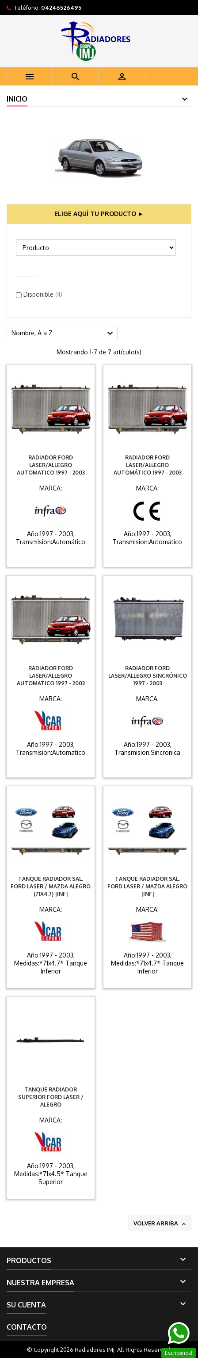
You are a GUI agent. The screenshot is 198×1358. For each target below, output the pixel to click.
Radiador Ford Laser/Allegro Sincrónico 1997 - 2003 (147, 676)
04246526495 (61, 7)
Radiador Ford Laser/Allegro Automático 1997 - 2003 (148, 465)
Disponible (42, 294)
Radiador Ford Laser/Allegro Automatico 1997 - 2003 (51, 465)
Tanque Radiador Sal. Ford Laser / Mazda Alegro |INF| (147, 886)
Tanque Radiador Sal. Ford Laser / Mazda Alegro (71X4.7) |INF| (51, 886)
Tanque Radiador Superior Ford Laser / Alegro (51, 1097)
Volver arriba (160, 1224)
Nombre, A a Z (63, 333)
